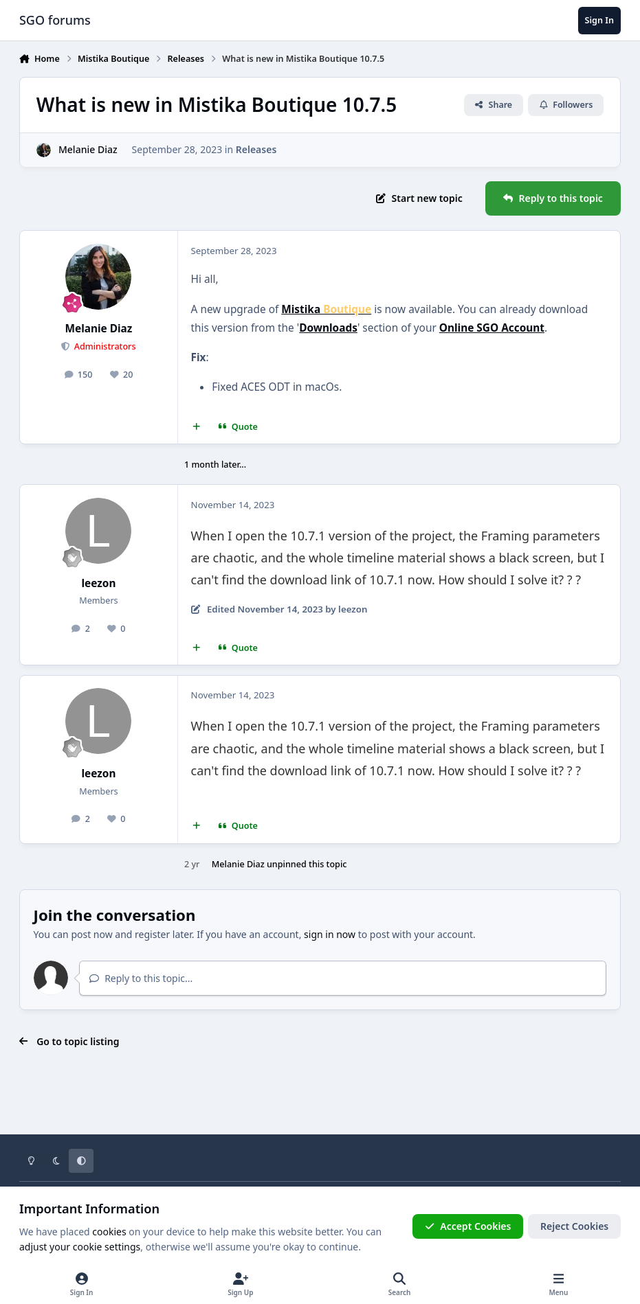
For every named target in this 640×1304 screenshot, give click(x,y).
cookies (109, 1231)
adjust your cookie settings (79, 1246)
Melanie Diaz (88, 149)
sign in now (329, 934)
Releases (256, 149)
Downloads (328, 328)
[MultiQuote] (196, 427)
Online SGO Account (491, 328)
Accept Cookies (468, 1226)
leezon (98, 583)
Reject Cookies (574, 1226)
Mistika (326, 309)
